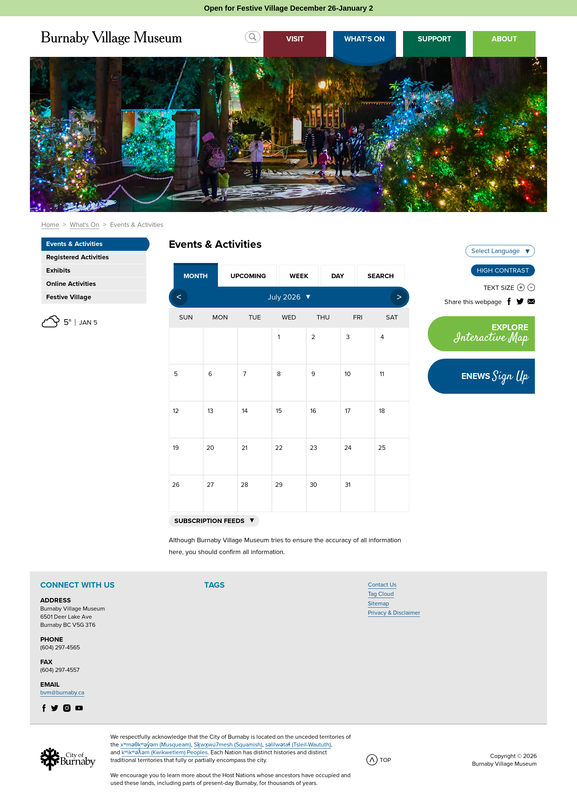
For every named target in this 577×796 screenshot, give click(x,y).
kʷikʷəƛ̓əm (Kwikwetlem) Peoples (165, 752)
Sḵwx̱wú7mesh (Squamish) (228, 744)
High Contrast (503, 270)
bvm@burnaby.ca (62, 692)
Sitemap (378, 603)
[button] (252, 37)
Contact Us (382, 584)
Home (50, 225)
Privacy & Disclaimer (394, 612)
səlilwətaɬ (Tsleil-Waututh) (298, 744)
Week (299, 276)
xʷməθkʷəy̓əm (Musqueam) (155, 744)
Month (196, 276)
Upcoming (248, 276)
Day (337, 276)
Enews (494, 376)
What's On (84, 225)
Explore (478, 334)
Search (381, 276)
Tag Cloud (381, 594)
